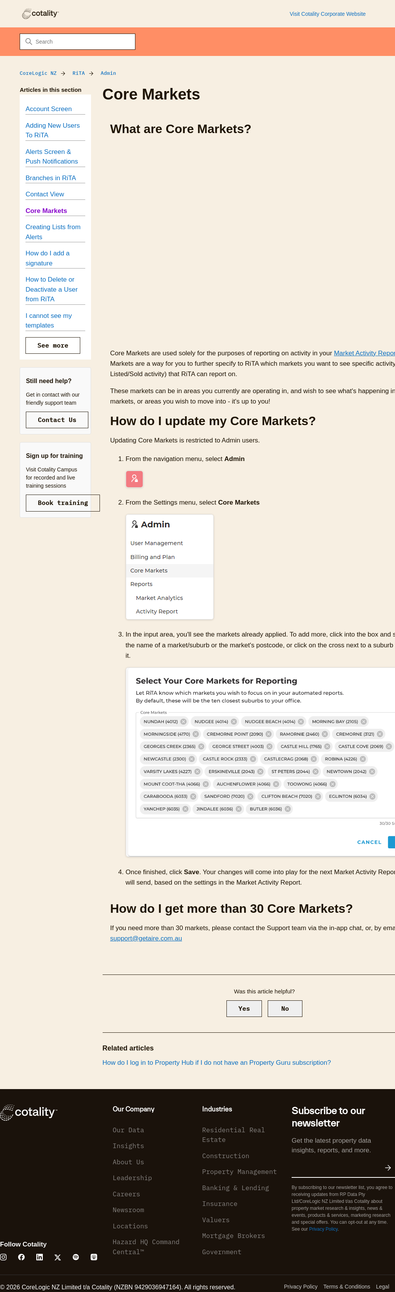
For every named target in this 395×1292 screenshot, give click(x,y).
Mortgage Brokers (233, 1235)
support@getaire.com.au (146, 938)
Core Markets (46, 210)
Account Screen (48, 109)
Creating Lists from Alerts (53, 232)
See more (52, 345)
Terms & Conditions (346, 1287)
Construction (225, 1156)
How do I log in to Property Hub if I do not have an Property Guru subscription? (217, 1062)
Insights (128, 1146)
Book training (63, 503)
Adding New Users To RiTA (52, 130)
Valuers (216, 1220)
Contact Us (57, 420)
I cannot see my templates (48, 320)
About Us (128, 1162)
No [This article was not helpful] (285, 1008)
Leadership (132, 1178)
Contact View (44, 194)
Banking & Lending (235, 1188)
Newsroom (128, 1210)
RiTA (79, 73)
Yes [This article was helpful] (244, 1008)
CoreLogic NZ (38, 73)
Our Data (128, 1130)
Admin (108, 73)
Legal (382, 1287)
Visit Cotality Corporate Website (328, 14)
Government (221, 1252)
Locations (130, 1226)
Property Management (239, 1171)
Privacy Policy (323, 1229)
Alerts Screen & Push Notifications (51, 157)
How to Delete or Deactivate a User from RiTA (51, 289)
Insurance (220, 1203)
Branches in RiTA (50, 178)
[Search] (77, 41)
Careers (126, 1194)
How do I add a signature (47, 258)
